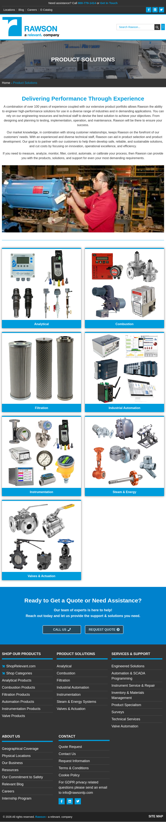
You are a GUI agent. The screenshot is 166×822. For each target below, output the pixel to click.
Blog (21, 9)
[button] (163, 27)
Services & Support (131, 654)
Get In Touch (109, 3)
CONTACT (67, 737)
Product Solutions (76, 654)
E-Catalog (46, 9)
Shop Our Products (21, 654)
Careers (32, 9)
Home (6, 83)
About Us (11, 737)
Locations (9, 9)
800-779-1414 (87, 3)
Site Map (155, 816)
